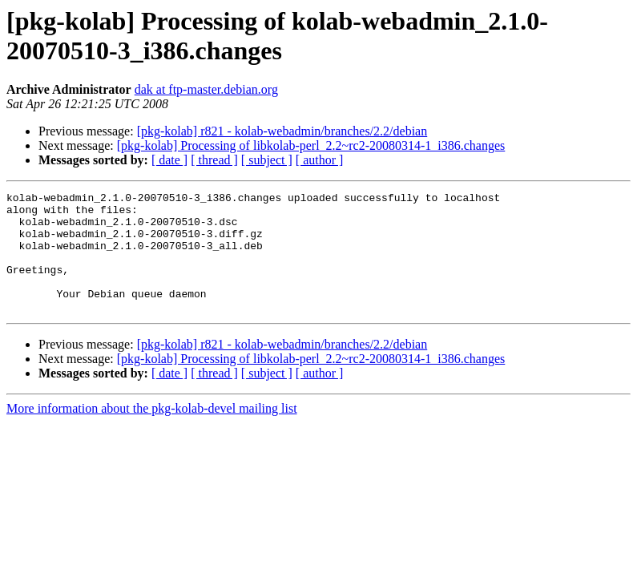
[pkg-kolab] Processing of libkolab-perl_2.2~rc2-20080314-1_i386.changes (311, 145)
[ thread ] (214, 160)
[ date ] (169, 160)
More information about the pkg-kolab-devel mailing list (151, 432)
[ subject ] (266, 160)
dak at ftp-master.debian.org (206, 89)
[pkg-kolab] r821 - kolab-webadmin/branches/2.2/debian (282, 131)
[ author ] (320, 160)
